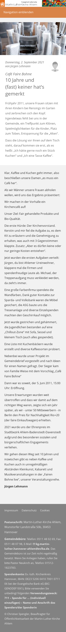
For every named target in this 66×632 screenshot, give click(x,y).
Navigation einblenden (18, 12)
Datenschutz (29, 510)
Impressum (11, 510)
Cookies (45, 510)
